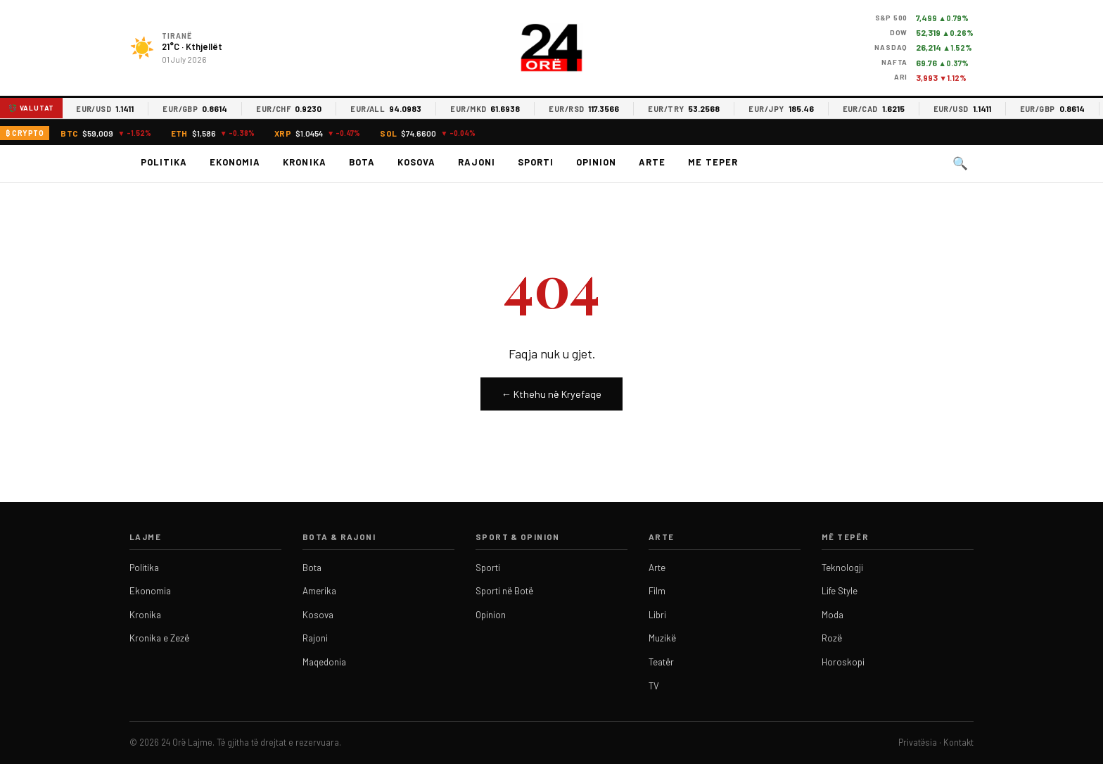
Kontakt (958, 742)
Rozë (832, 638)
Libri (657, 614)
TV (654, 685)
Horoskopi (843, 662)
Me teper (712, 162)
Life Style (839, 590)
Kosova (416, 162)
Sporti (536, 162)
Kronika (304, 162)
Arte (652, 162)
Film (657, 590)
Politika (164, 162)
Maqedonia (324, 662)
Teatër (661, 662)
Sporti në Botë (504, 590)
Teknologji (842, 567)
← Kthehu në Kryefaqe (551, 394)
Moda (832, 614)
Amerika (319, 590)
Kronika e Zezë (159, 638)
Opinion (596, 162)
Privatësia (917, 742)
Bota (362, 162)
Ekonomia (235, 162)
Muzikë (662, 638)
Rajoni (476, 162)
